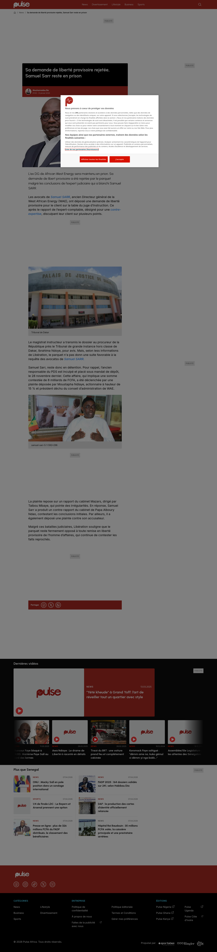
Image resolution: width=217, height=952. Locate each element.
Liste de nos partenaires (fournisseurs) (82, 149)
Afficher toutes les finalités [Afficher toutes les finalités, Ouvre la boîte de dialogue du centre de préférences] (93, 159)
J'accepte (120, 159)
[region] (110, 131)
